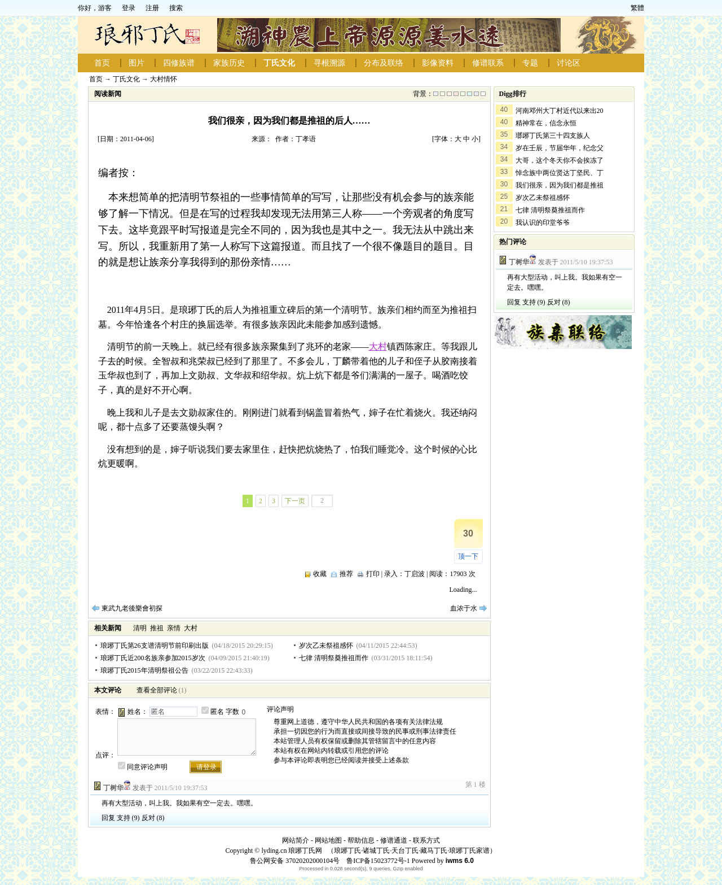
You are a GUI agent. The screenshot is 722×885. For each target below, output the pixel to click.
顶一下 (468, 556)
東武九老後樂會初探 (132, 608)
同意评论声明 (147, 767)
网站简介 (295, 840)
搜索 (176, 8)
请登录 (206, 767)
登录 (128, 8)
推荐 (346, 574)
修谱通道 (393, 840)
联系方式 (426, 840)
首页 (102, 63)
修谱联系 (488, 63)
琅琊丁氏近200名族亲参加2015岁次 (152, 658)
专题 (530, 63)
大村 (378, 346)
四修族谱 (179, 63)
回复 (108, 818)
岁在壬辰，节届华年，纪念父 (560, 148)
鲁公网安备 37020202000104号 (295, 861)
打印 (373, 574)
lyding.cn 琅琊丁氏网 (291, 851)
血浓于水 (463, 608)
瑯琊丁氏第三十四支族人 (553, 135)
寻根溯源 (329, 63)
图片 (136, 63)
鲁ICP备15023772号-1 (377, 861)
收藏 (320, 574)
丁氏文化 (279, 63)
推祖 (157, 628)
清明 (140, 628)
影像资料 (438, 63)
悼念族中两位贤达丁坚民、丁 (560, 173)
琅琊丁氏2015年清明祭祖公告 (144, 670)
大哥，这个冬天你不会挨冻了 (560, 160)
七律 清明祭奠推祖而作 (333, 658)
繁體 (637, 8)
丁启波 (414, 574)
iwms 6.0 (460, 861)
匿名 (217, 712)
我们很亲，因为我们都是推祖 (560, 185)
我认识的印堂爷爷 (543, 222)
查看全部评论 (157, 690)
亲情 (173, 628)
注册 (152, 8)
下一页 (295, 501)
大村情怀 (163, 79)
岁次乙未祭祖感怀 (326, 645)
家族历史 (229, 63)
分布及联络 (383, 63)
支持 (123, 818)
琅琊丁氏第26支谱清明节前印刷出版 (154, 645)
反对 (148, 818)
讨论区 (568, 63)
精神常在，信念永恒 (546, 123)
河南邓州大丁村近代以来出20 (560, 111)
